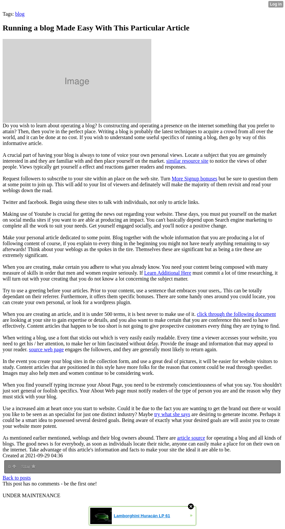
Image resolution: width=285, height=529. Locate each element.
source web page (46, 349)
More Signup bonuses (194, 178)
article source (191, 438)
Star (28, 466)
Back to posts (17, 478)
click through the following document (236, 314)
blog (19, 14)
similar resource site (187, 161)
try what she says (172, 414)
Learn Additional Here (167, 273)
